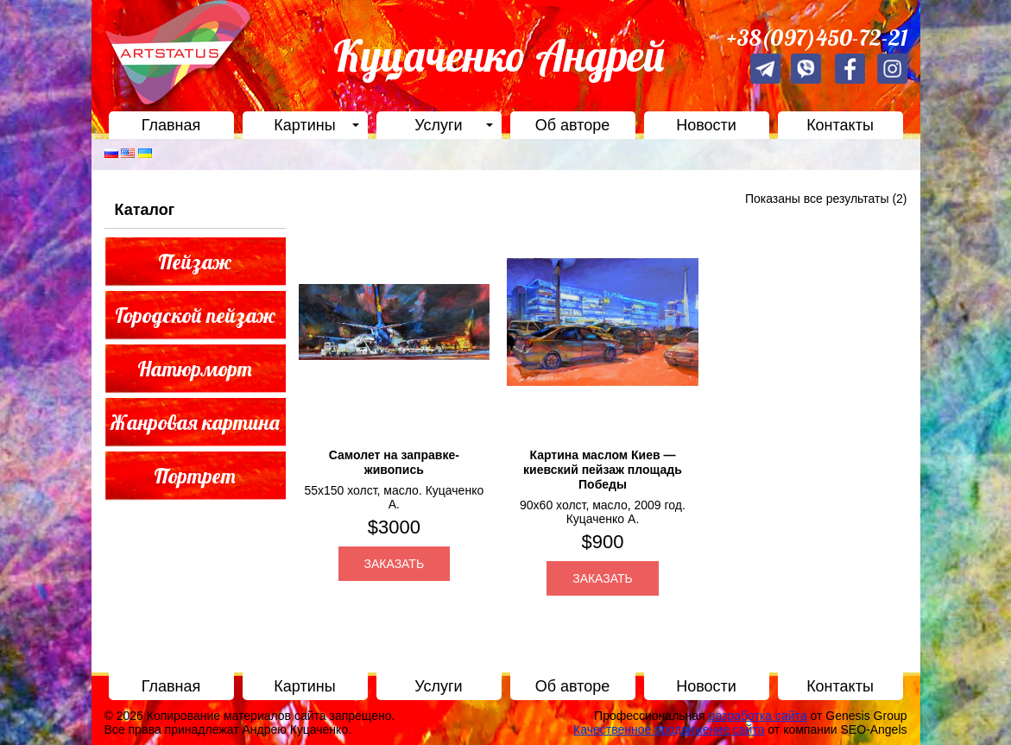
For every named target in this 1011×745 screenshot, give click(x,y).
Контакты (840, 125)
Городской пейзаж (195, 315)
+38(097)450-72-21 (817, 37)
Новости (706, 125)
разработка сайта (758, 716)
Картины (304, 125)
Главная (171, 125)
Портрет (195, 476)
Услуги (438, 125)
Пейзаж (194, 262)
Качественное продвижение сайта (668, 729)
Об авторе (572, 125)
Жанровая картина (195, 422)
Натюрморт (194, 369)
